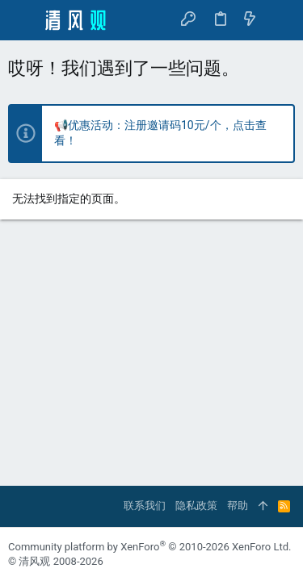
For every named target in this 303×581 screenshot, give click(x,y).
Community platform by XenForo (149, 547)
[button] (24, 20)
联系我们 (145, 505)
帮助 (237, 505)
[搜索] (279, 19)
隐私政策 (196, 505)
